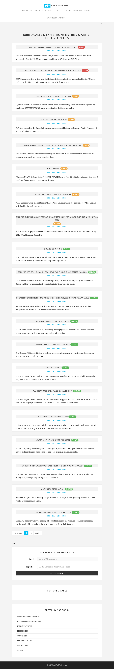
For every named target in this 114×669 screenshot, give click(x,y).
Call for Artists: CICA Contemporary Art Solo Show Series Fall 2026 (53, 272)
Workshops (22, 636)
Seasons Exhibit (53, 367)
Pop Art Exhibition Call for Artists (53, 512)
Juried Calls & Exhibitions (57, 51)
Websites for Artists (56, 18)
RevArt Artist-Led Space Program (53, 440)
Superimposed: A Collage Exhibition (53, 96)
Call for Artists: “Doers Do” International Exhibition (53, 70)
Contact (59, 11)
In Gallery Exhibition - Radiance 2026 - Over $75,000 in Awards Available (52, 298)
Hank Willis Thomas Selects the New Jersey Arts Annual (53, 145)
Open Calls (27, 11)
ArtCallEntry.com (60, 665)
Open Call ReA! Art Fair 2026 (53, 119)
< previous (17, 533)
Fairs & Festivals (24, 626)
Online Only (22, 646)
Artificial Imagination (52, 489)
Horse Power (53, 168)
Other (20, 651)
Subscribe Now (57, 573)
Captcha (30, 567)
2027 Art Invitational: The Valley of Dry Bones (53, 47)
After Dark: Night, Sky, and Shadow (53, 194)
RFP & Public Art (24, 641)
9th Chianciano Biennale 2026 (53, 416)
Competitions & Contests (28, 616)
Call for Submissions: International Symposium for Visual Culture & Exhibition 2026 (57, 218)
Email (31, 559)
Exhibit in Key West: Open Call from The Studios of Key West (52, 466)
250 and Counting (53, 249)
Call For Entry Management (77, 11)
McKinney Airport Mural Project (52, 321)
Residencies (22, 631)
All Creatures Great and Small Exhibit (53, 391)
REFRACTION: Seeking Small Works (53, 344)
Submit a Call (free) (44, 11)
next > (38, 533)
